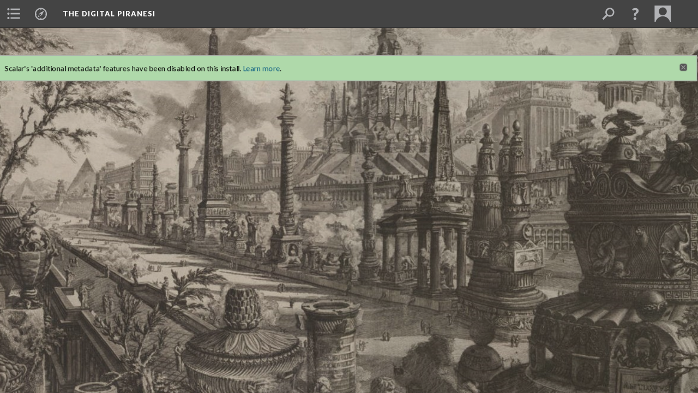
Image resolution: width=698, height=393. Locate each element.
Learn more (255, 58)
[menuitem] (13, 13)
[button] (635, 13)
